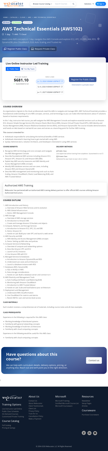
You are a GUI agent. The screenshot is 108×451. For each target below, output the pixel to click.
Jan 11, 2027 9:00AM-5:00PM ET (50, 92)
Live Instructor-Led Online (12, 409)
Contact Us (33, 401)
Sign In (100, 4)
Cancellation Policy (36, 416)
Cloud (22, 34)
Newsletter (86, 401)
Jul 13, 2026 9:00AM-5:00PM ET (50, 81)
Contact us (93, 360)
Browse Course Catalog (42, 4)
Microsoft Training (62, 401)
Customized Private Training (13, 416)
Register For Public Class (82, 79)
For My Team (28, 69)
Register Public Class (15, 48)
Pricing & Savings (8, 428)
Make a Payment (35, 419)
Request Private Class (43, 48)
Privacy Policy (34, 411)
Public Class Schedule (10, 411)
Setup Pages (86, 403)
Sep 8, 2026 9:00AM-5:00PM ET (50, 87)
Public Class (13, 69)
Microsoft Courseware (63, 406)
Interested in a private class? (83, 85)
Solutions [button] (87, 4)
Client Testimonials (36, 406)
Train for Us (33, 414)
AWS (15, 34)
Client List (32, 408)
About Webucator (35, 403)
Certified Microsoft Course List (67, 403)
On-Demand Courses (10, 414)
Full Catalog (6, 425)
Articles (85, 406)
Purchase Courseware (90, 415)
